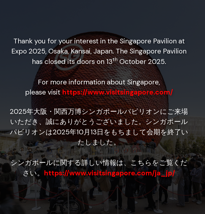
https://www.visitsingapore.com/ (117, 92)
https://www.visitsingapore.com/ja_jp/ (109, 173)
